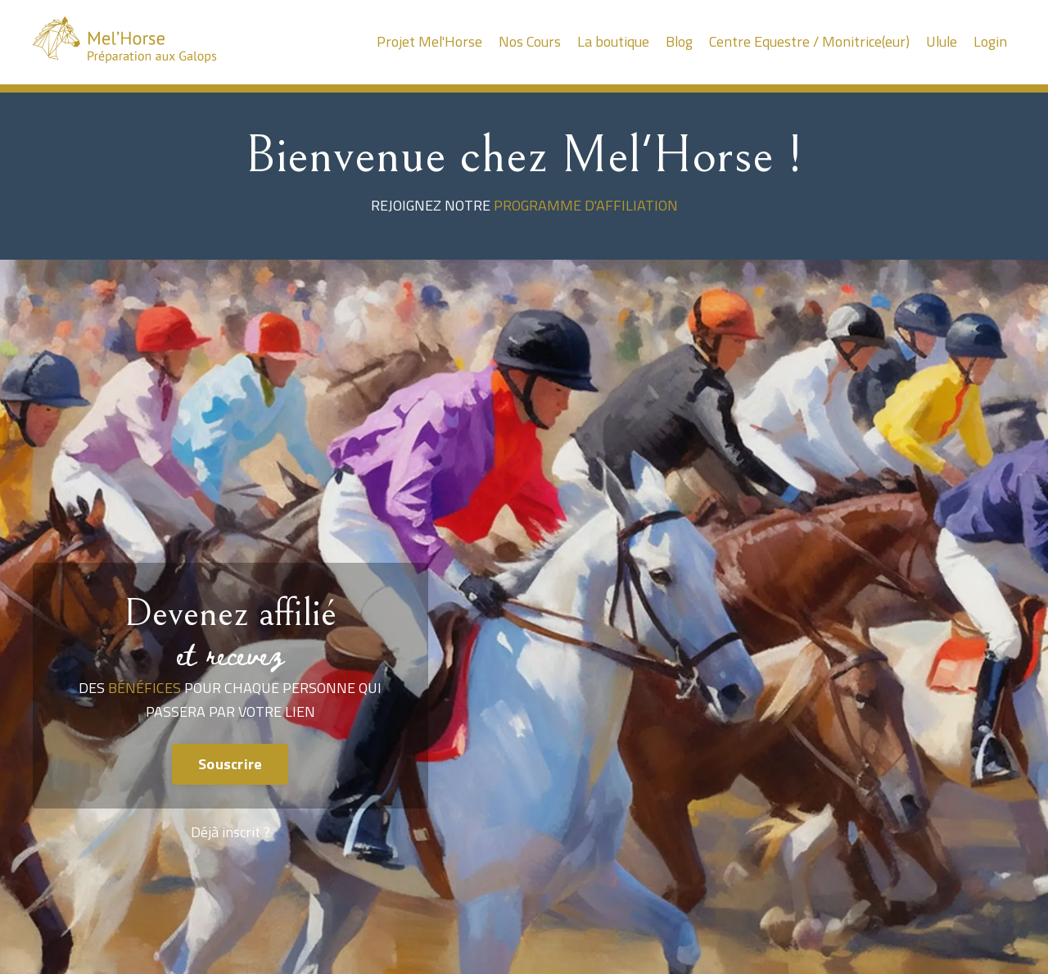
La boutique (610, 41)
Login (990, 41)
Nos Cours (526, 41)
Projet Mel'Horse (425, 41)
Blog (676, 41)
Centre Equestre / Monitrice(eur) (807, 41)
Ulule (940, 41)
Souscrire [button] (230, 764)
